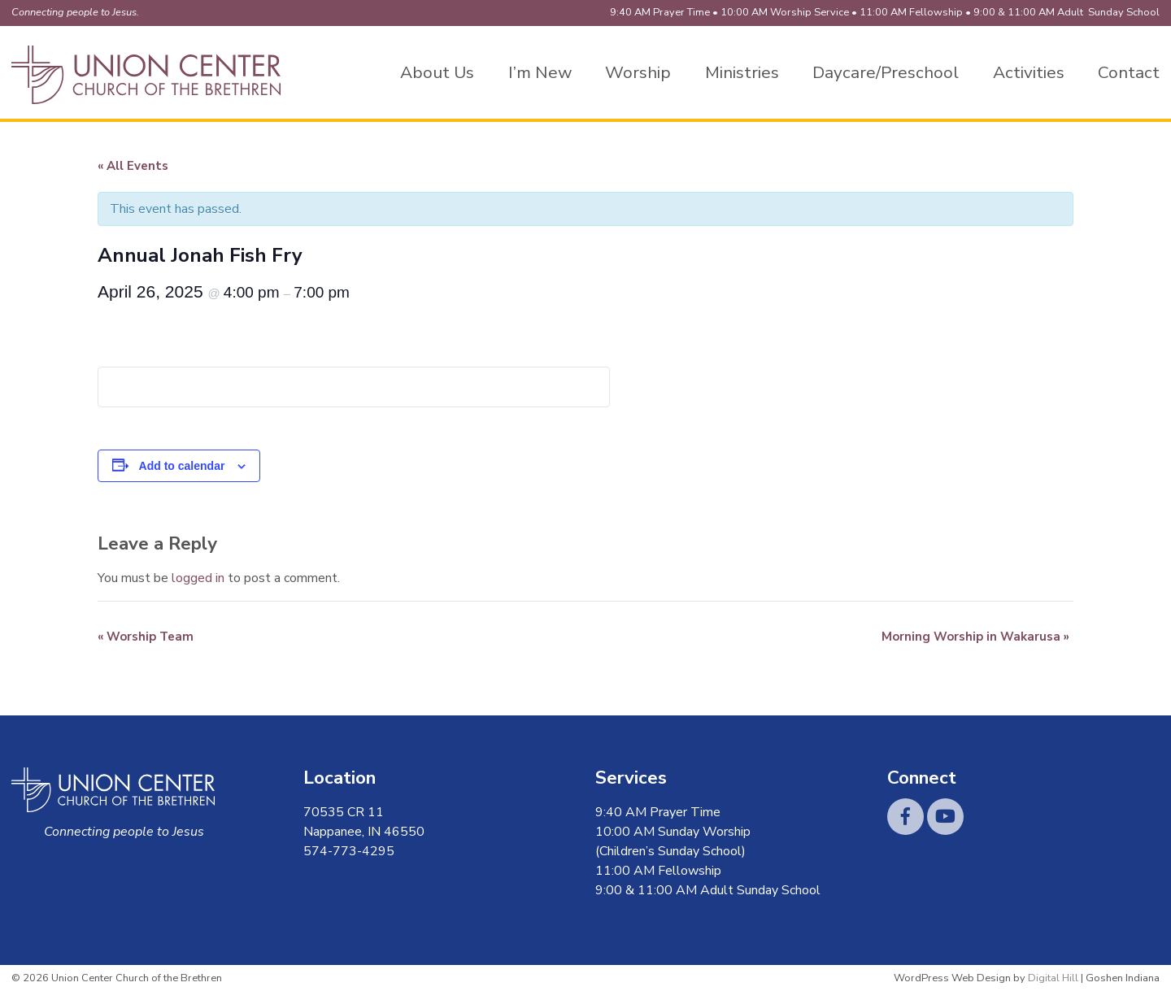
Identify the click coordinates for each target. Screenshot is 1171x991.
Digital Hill (1053, 978)
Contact (1129, 72)
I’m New (540, 72)
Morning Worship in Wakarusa (975, 636)
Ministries (742, 72)
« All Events (133, 166)
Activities (1028, 72)
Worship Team (146, 636)
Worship (638, 72)
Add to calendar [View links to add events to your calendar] (182, 465)
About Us (437, 72)
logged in (198, 578)
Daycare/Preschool (885, 72)
